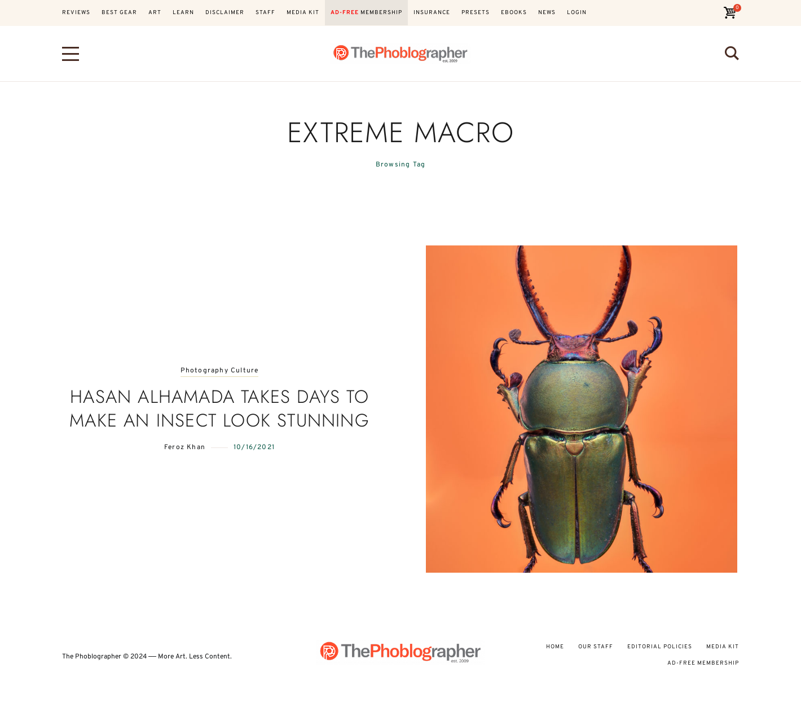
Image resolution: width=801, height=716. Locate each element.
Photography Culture (220, 371)
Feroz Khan (184, 447)
